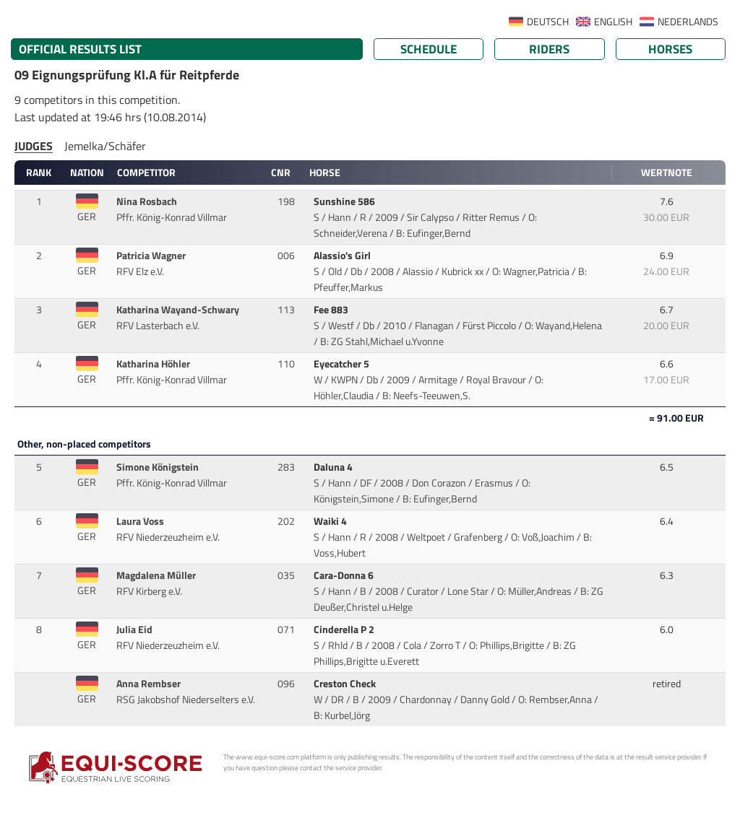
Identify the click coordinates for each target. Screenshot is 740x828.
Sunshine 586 (345, 201)
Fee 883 (332, 310)
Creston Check (346, 684)
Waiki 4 (331, 521)
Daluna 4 (334, 467)
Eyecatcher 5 (342, 364)
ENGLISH (613, 22)
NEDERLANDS (688, 22)
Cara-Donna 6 (345, 575)
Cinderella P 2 (345, 629)
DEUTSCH (548, 22)
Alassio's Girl (343, 255)
